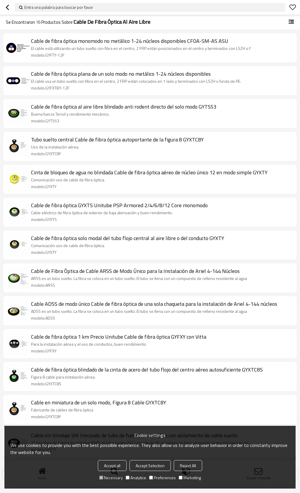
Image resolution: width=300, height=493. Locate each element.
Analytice (136, 478)
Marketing (190, 478)
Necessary (111, 478)
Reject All (188, 465)
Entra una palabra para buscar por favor (58, 7)
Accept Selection (150, 465)
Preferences (162, 478)
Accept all (112, 465)
